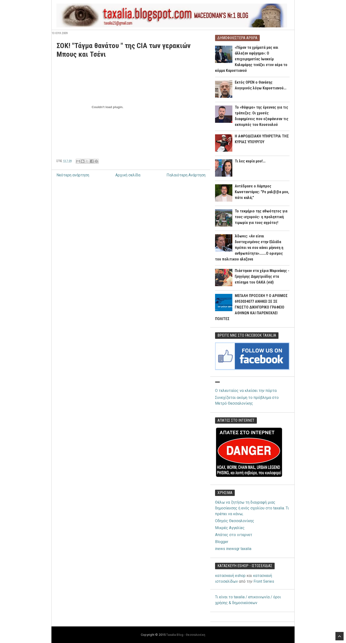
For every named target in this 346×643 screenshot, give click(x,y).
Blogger (221, 541)
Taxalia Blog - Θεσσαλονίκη (185, 635)
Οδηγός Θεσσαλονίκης (234, 521)
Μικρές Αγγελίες (230, 528)
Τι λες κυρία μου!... (250, 161)
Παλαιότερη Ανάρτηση (186, 175)
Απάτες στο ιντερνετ (233, 534)
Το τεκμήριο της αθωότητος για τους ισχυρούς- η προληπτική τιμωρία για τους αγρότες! (261, 217)
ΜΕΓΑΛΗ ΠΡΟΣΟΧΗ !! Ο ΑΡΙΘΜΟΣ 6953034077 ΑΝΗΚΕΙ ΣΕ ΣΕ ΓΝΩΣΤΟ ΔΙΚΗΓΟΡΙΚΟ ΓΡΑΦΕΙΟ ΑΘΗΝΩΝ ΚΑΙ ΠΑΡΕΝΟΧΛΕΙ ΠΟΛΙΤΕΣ (251, 307)
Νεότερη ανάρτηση (72, 175)
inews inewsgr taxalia (233, 548)
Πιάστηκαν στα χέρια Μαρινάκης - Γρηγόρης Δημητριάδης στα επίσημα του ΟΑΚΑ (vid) (262, 276)
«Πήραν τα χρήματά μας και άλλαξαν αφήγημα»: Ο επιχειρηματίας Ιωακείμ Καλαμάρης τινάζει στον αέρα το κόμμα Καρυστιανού (251, 59)
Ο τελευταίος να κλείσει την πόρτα (246, 390)
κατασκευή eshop (230, 575)
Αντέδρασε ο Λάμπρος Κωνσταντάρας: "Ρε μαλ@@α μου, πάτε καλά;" (262, 192)
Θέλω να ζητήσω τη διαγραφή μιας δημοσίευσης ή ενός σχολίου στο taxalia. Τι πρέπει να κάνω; (252, 508)
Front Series (263, 581)
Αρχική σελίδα (127, 175)
